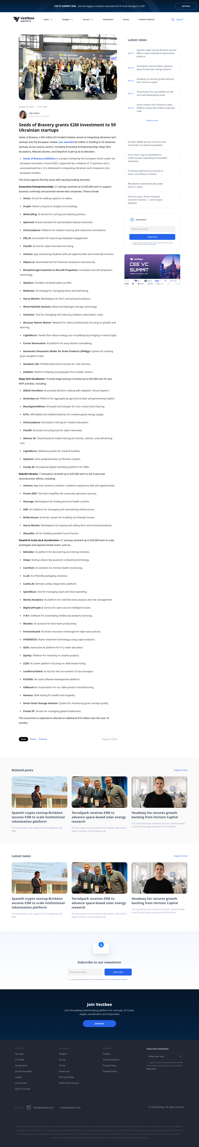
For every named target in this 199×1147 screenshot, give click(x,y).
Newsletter (108, 19)
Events (126, 19)
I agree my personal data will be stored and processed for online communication (98, 979)
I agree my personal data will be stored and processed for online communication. (164, 1065)
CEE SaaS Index (66, 1077)
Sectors (88, 19)
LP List (62, 1065)
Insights (67, 19)
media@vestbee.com (70, 1107)
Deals (23, 739)
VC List (62, 1059)
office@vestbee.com (43, 1107)
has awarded (66, 142)
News (48, 19)
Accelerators (21, 1065)
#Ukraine (43, 739)
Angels (18, 1077)
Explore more (152, 120)
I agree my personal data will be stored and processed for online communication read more (153, 243)
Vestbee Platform (147, 19)
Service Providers (23, 1071)
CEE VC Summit (22, 1088)
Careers (106, 1053)
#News (33, 739)
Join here (186, 6)
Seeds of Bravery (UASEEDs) (39, 158)
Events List (64, 1071)
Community (21, 1083)
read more (152, 244)
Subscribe (118, 972)
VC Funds (19, 1059)
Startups (19, 1053)
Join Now (99, 1023)
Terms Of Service (111, 1059)
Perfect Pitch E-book (69, 1083)
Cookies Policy (110, 1071)
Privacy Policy (109, 1065)
